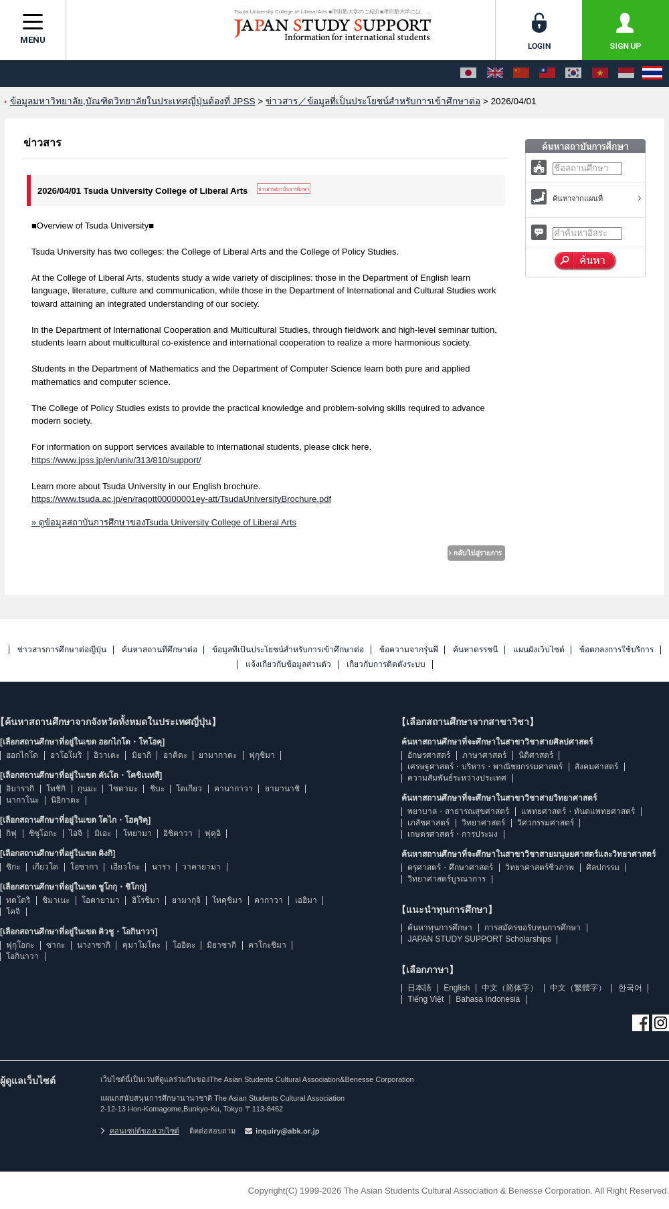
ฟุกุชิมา (262, 755)
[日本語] (468, 73)
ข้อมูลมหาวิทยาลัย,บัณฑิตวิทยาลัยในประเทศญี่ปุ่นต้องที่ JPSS (133, 101)
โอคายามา (101, 900)
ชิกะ (13, 866)
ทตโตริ (18, 900)
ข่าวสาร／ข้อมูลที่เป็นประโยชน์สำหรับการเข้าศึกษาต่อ (373, 101)
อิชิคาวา (178, 833)
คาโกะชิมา (267, 945)
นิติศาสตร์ (535, 755)
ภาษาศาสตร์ (484, 755)
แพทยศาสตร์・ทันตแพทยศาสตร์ (578, 811)
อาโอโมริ (66, 755)
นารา (161, 866)
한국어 (630, 987)
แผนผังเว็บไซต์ (539, 650)
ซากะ (55, 945)
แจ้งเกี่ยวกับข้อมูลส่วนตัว (288, 664)
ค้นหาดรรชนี (475, 650)
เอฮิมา (306, 900)
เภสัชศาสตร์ (428, 822)
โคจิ (13, 911)
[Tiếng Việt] (600, 73)
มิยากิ (141, 755)
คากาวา (268, 900)
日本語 (419, 987)
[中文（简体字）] (521, 73)
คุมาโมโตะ (141, 945)
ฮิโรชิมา (146, 900)
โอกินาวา (22, 956)
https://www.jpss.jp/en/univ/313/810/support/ (116, 460)
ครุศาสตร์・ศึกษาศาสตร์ (450, 867)
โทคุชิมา (227, 900)
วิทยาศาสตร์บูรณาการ (446, 879)
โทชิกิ (56, 788)
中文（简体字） (510, 987)
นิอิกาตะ (65, 800)
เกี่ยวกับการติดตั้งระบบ (386, 664)
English (457, 987)
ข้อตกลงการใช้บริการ (616, 650)
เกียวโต (45, 866)
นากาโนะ (22, 800)
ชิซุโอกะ (43, 833)
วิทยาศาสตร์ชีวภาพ (539, 867)
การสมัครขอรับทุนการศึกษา (532, 927)
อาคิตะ (175, 755)
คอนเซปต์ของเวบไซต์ (139, 1131)
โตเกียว (189, 788)
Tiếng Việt (425, 999)
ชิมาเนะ (56, 900)
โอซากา (84, 866)
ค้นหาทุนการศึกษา (439, 927)
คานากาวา (233, 788)
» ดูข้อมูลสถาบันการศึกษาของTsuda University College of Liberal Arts (163, 522)
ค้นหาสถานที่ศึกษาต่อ (159, 650)
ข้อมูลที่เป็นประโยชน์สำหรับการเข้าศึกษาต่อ (288, 650)
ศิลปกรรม (602, 867)
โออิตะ (184, 945)
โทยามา (137, 833)
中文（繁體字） (578, 987)
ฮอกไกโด (22, 755)
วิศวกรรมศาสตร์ (545, 822)
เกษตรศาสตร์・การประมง (452, 834)
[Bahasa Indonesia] (626, 73)
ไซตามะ (123, 788)
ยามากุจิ (186, 900)
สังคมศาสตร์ (596, 766)
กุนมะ (87, 788)
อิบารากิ (20, 788)
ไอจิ (75, 833)
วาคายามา (201, 866)
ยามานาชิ (282, 788)
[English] (495, 73)
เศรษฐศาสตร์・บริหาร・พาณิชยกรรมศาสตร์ (485, 766)
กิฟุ (11, 833)
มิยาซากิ (221, 945)
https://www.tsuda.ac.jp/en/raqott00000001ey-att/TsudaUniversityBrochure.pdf (181, 499)
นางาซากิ (93, 945)
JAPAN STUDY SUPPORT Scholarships (479, 939)
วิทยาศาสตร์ (483, 822)
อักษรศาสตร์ (428, 755)
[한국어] (573, 73)
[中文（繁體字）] (547, 73)
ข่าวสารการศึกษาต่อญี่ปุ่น (61, 650)
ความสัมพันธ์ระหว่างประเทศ (456, 778)
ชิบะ (157, 788)
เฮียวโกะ (125, 866)
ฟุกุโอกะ (20, 945)
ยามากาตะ (218, 755)
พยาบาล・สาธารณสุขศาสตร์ (458, 811)
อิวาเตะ (107, 755)
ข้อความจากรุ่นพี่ (408, 650)
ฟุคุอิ (213, 833)
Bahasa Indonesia (488, 999)
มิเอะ (102, 833)
